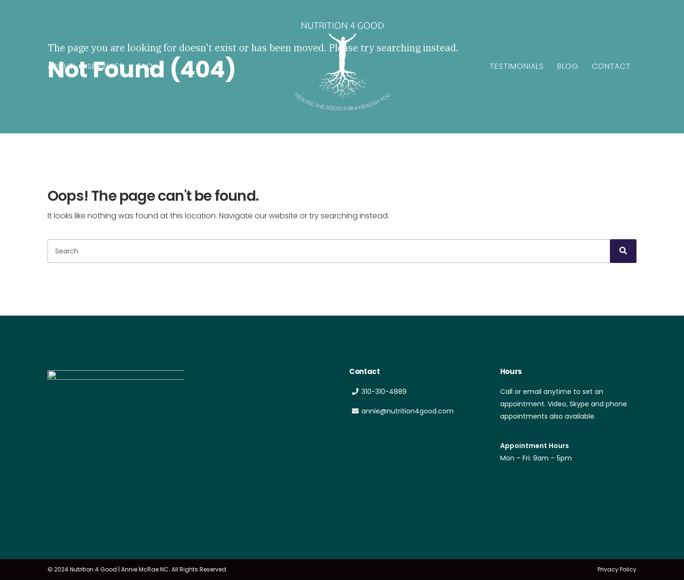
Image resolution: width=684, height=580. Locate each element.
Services (105, 66)
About (61, 66)
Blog (568, 66)
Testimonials (517, 66)
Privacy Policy (617, 569)
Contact (611, 66)
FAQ (145, 66)
